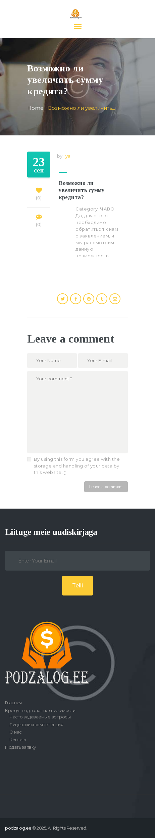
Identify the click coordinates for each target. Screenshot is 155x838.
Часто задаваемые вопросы (39, 716)
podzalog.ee (18, 828)
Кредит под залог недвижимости (40, 710)
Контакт (18, 739)
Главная (13, 702)
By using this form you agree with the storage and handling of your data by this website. (77, 465)
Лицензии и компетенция (36, 724)
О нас (15, 732)
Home (35, 108)
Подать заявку (20, 747)
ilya (66, 156)
